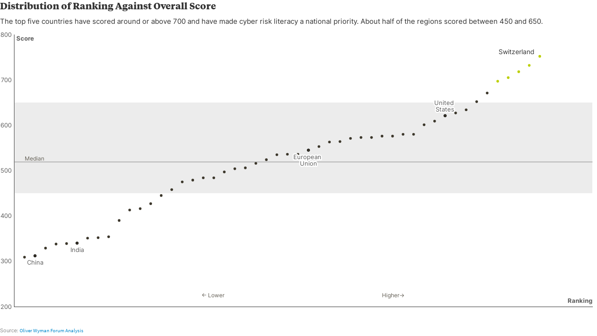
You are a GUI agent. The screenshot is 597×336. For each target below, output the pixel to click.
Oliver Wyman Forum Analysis (51, 330)
